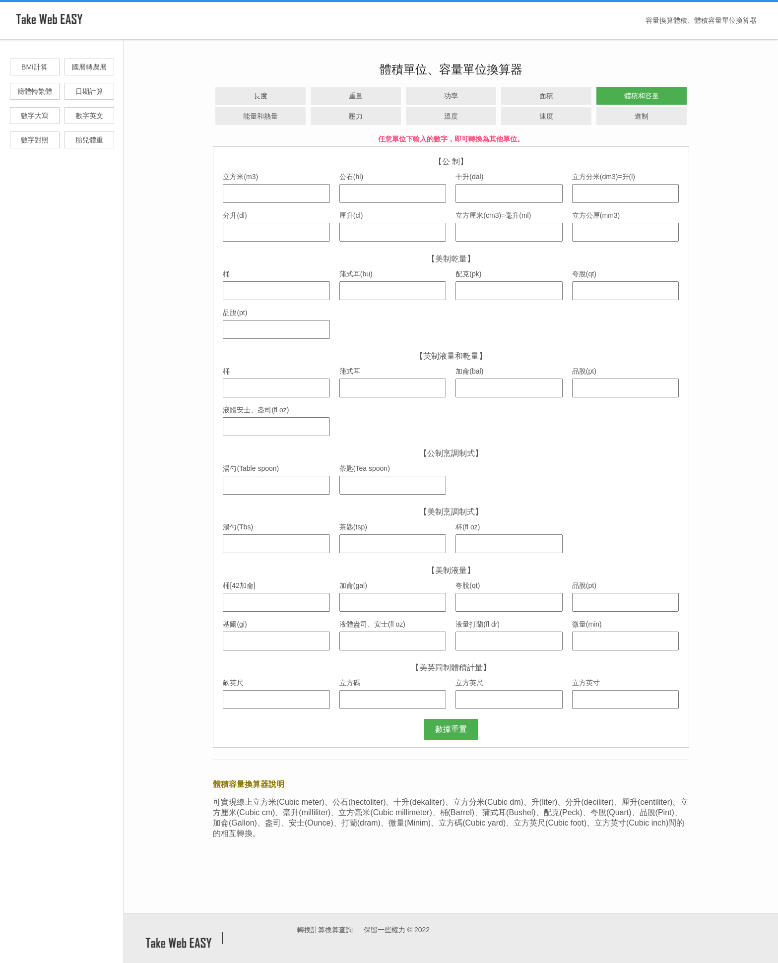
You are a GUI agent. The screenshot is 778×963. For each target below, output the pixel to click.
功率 (451, 96)
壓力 (356, 116)
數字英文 (89, 116)
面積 (546, 96)
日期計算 (89, 91)
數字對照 (35, 140)
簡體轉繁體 (34, 91)
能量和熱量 (260, 116)
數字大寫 (35, 116)
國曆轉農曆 (89, 67)
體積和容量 (641, 96)
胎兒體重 (89, 140)
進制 (641, 116)
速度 (546, 116)
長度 (260, 96)
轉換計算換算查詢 (325, 930)
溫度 (451, 116)
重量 (356, 96)
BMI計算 (34, 67)
